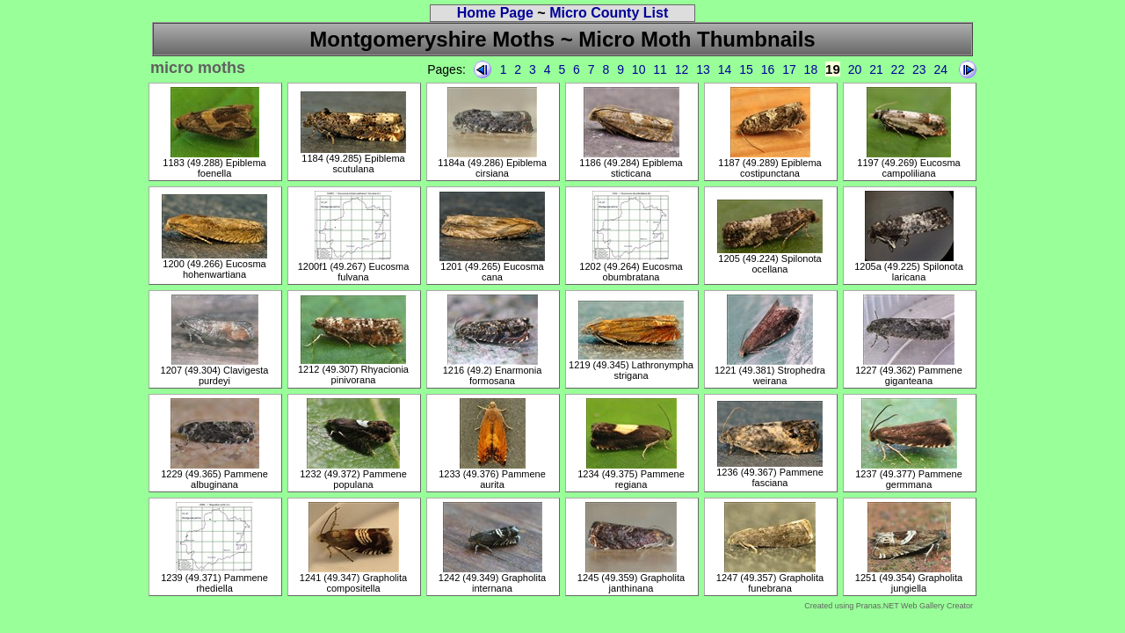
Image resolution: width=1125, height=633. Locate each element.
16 (768, 69)
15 (746, 69)
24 (941, 69)
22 (898, 69)
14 (725, 69)
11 (660, 69)
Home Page (495, 12)
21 (876, 69)
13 (703, 69)
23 (919, 69)
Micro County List (608, 12)
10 (639, 69)
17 (789, 69)
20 (855, 69)
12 (682, 69)
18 (811, 69)
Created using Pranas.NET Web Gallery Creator (888, 605)
